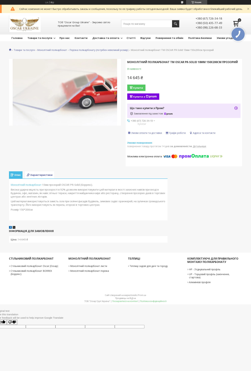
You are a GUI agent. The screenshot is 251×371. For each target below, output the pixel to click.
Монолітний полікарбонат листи (88, 266)
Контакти (81, 38)
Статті (131, 38)
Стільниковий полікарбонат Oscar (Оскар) (34, 266)
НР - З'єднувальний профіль (204, 269)
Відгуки (145, 38)
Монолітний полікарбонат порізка (89, 270)
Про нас (64, 38)
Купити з (145, 96)
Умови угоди (225, 38)
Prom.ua (142, 295)
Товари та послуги (39, 38)
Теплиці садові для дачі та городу (149, 266)
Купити (138, 87)
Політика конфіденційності (153, 301)
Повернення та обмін (169, 38)
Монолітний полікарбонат (52, 50)
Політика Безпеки (200, 38)
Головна (16, 38)
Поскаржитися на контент (125, 301)
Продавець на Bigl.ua (125, 298)
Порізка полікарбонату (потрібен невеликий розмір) (98, 50)
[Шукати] (175, 23)
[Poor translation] (12, 322)
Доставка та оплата (105, 38)
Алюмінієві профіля (200, 282)
